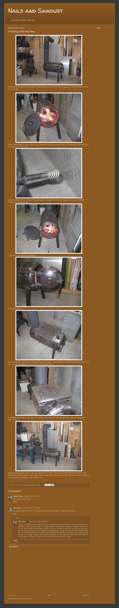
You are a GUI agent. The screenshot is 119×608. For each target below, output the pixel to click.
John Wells (16, 508)
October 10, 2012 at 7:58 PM (31, 496)
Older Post (85, 595)
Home (49, 595)
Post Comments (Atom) (24, 599)
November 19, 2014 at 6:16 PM (38, 522)
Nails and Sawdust (35, 10)
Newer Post (12, 595)
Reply (14, 502)
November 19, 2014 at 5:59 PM (30, 508)
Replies (17, 518)
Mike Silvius (22, 522)
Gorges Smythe (18, 496)
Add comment (13, 547)
